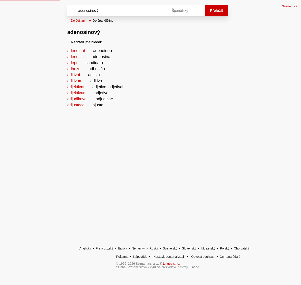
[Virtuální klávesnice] (154, 10)
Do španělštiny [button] (103, 20)
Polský (224, 248)
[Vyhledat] (113, 10)
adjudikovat (77, 99)
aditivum (74, 81)
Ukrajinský (208, 248)
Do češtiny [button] (78, 20)
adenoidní (76, 50)
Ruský (153, 248)
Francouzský (104, 248)
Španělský (170, 248)
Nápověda (140, 256)
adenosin (75, 56)
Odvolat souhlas (202, 256)
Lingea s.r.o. (171, 263)
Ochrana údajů (230, 256)
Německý (138, 248)
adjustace (76, 105)
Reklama (122, 256)
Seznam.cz (289, 6)
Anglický (85, 248)
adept (72, 63)
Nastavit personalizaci (168, 256)
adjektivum (77, 93)
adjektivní (75, 87)
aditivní (73, 75)
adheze (74, 69)
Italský (122, 248)
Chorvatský (242, 248)
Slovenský (189, 248)
